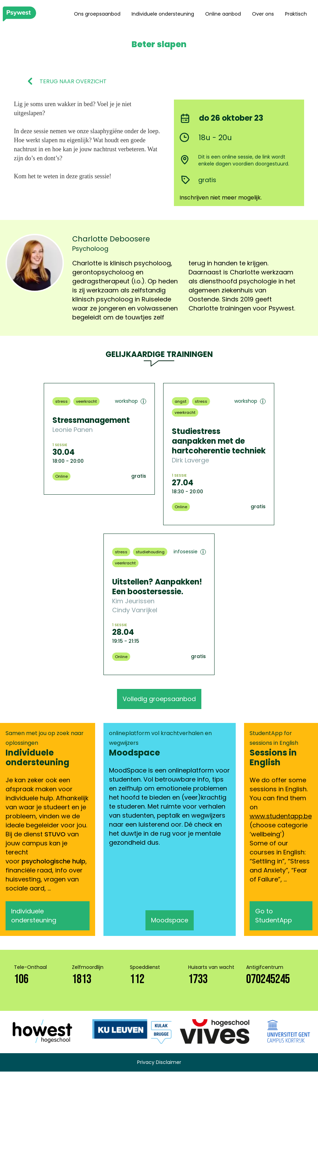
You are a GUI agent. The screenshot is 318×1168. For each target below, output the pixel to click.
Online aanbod (223, 13)
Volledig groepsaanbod (159, 698)
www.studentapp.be (281, 816)
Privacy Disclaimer (159, 1062)
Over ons (263, 13)
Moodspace (169, 920)
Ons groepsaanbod (97, 13)
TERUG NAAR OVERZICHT (73, 81)
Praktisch (296, 13)
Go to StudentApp (273, 915)
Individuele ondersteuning (163, 13)
